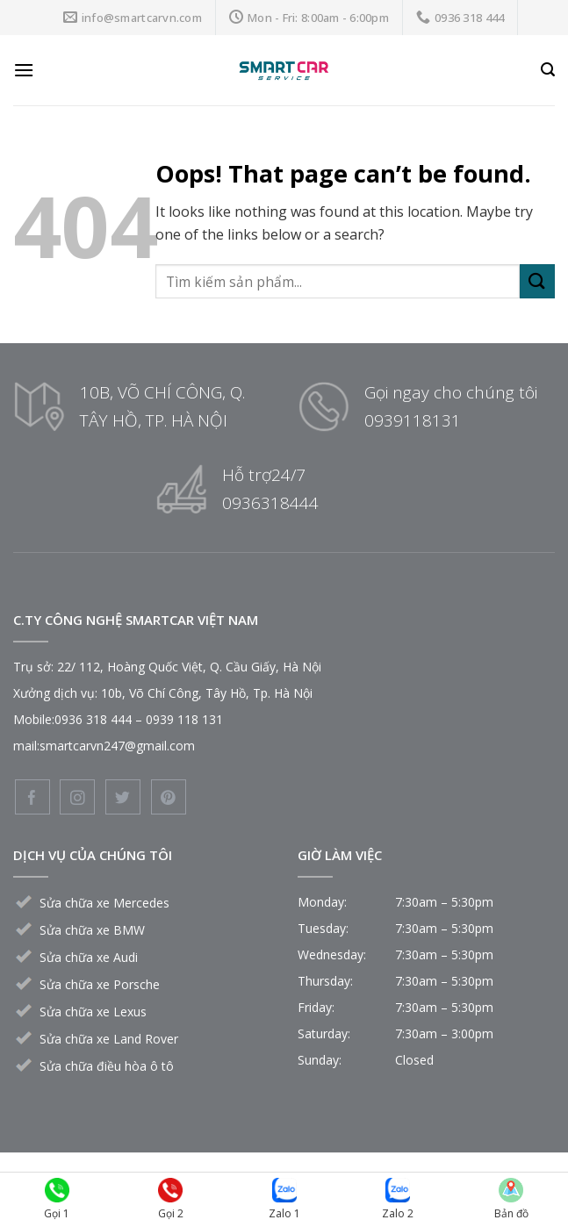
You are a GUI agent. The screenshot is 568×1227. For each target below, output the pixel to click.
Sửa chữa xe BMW (92, 930)
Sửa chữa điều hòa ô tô (107, 1066)
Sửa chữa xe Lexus (93, 1011)
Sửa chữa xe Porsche (100, 984)
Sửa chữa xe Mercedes (104, 902)
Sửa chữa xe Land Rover (109, 1038)
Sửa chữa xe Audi (89, 957)
